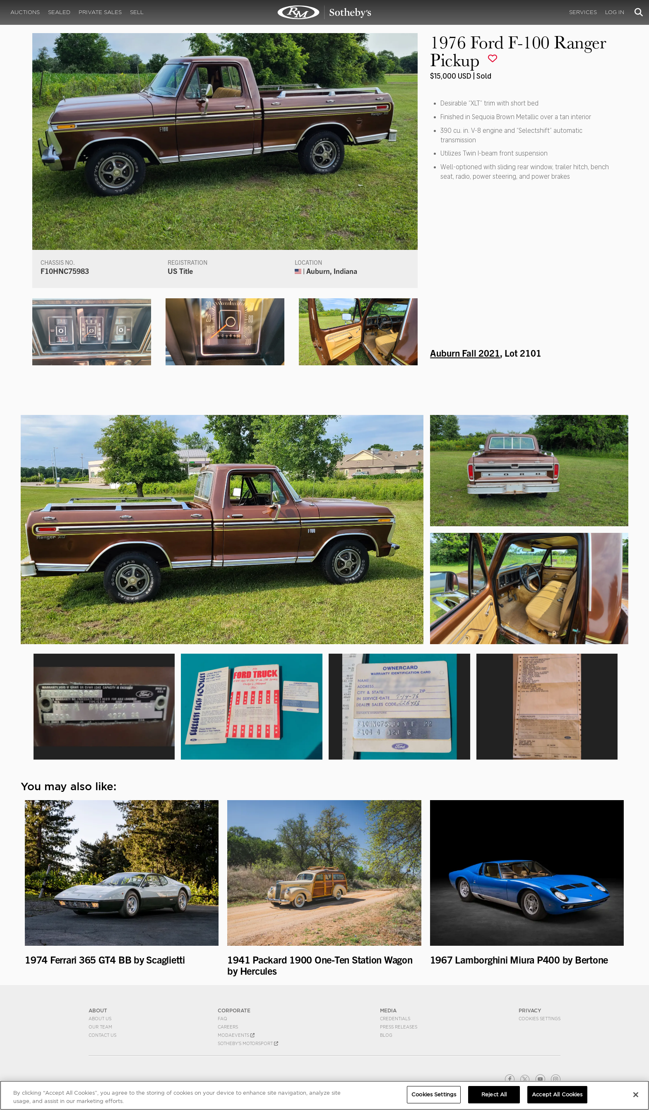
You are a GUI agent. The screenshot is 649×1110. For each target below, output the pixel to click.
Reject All (494, 1094)
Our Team (100, 1026)
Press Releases (398, 1026)
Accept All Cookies (557, 1094)
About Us (100, 1018)
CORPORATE (234, 1010)
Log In (614, 12)
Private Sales (100, 12)
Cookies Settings (539, 1018)
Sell (137, 12)
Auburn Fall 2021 (465, 352)
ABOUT (98, 1010)
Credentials (395, 1018)
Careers (228, 1026)
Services (583, 12)
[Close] (636, 1095)
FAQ (222, 1018)
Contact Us (102, 1035)
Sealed (59, 12)
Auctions (25, 12)
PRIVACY (530, 1010)
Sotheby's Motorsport (248, 1043)
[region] (324, 1095)
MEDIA (388, 1010)
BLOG (386, 1035)
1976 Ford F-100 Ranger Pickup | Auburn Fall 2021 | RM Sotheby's (324, 12)
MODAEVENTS (236, 1035)
